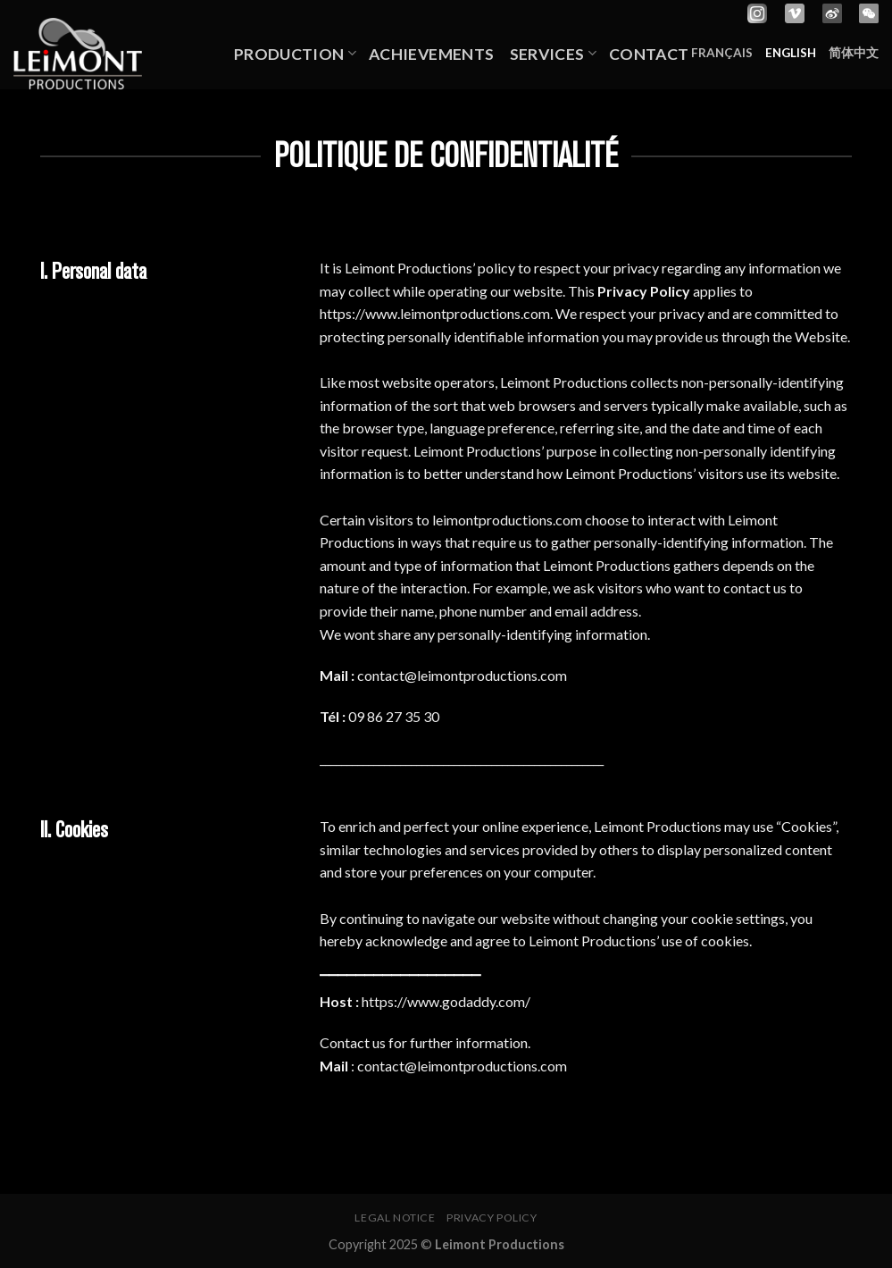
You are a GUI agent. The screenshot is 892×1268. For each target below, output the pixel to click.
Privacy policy (492, 1217)
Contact (648, 54)
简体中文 (854, 53)
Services (553, 54)
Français (722, 53)
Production (295, 54)
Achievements (433, 54)
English (790, 53)
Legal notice (394, 1217)
